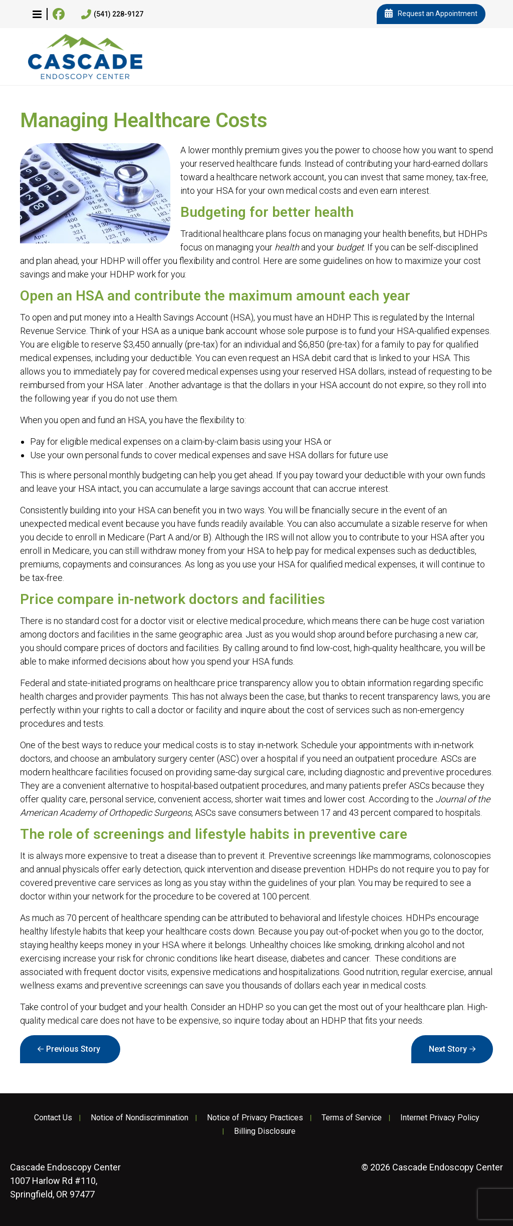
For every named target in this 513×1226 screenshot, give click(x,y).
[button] (37, 14)
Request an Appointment (431, 14)
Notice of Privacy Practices (255, 1118)
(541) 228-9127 (112, 15)
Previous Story (73, 1049)
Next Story (448, 1049)
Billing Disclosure (265, 1131)
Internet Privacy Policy (439, 1118)
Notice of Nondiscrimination (139, 1118)
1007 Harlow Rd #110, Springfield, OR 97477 (65, 1180)
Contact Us (53, 1118)
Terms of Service (352, 1118)
